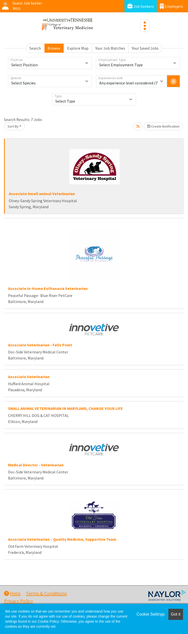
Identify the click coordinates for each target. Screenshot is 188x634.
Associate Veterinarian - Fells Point (40, 344)
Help (12, 593)
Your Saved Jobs (145, 48)
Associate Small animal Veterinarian (42, 193)
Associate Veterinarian (29, 376)
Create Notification (163, 126)
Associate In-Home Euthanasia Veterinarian (48, 288)
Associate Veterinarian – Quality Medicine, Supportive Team (62, 539)
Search (35, 48)
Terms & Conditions (46, 593)
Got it (175, 614)
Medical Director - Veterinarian (36, 464)
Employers (171, 6)
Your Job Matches (110, 48)
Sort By (13, 126)
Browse (54, 48)
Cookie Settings (150, 614)
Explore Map (77, 48)
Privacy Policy (18, 601)
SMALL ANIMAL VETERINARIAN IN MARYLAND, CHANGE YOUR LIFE (65, 408)
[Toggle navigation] (144, 25)
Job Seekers (140, 6)
